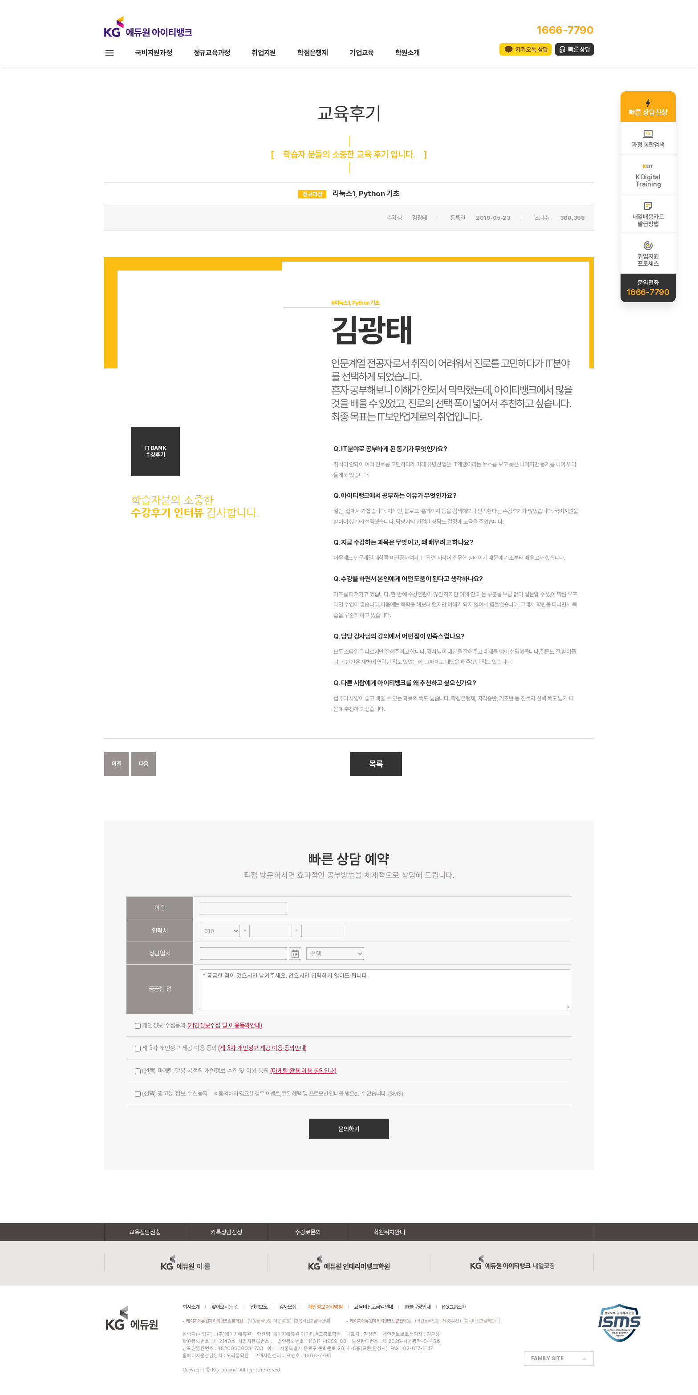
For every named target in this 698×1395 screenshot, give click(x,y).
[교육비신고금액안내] (312, 1320)
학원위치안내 (389, 1232)
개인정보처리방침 (325, 1307)
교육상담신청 (145, 1232)
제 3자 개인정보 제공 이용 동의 (221, 1047)
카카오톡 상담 (531, 49)
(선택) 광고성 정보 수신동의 (269, 1093)
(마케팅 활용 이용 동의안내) (303, 1070)
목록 (376, 763)
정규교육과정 (212, 53)
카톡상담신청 (226, 1232)
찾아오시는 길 (225, 1307)
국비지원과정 (153, 53)
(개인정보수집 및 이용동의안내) (224, 1025)
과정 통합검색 (648, 138)
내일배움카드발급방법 (648, 214)
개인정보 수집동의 (198, 1025)
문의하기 (349, 1128)
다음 (144, 763)
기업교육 (361, 53)
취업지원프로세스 (647, 253)
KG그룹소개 (454, 1307)
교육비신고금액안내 (373, 1307)
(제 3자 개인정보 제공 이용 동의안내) (262, 1047)
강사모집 (287, 1307)
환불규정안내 (418, 1307)
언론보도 (259, 1307)
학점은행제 (312, 53)
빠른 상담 (579, 49)
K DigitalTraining (648, 174)
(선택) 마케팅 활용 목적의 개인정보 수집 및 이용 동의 (236, 1070)
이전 (117, 763)
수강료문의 (308, 1232)
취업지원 (264, 53)
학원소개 (407, 53)
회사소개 (191, 1307)
